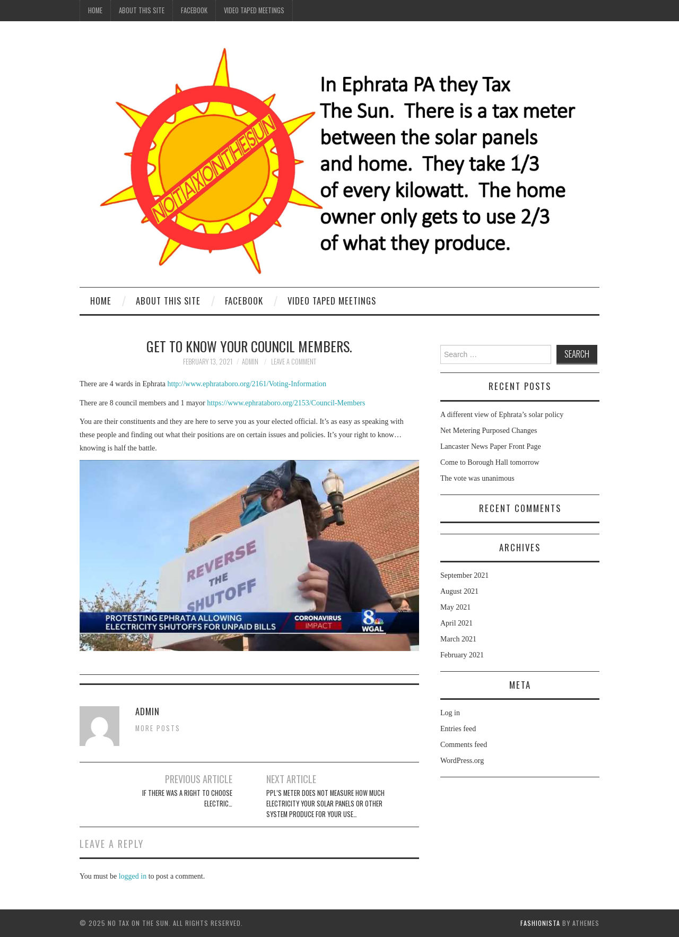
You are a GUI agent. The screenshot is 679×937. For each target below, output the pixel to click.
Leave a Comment (293, 362)
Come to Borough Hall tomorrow (489, 462)
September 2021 (464, 575)
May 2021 (455, 607)
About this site (141, 10)
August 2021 (459, 591)
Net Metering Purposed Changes (488, 431)
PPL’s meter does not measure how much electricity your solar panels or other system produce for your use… (325, 803)
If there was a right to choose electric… (187, 798)
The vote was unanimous (477, 478)
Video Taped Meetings (254, 10)
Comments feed (463, 745)
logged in (133, 876)
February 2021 (462, 655)
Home (95, 10)
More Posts (157, 728)
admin (250, 362)
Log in (450, 713)
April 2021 (456, 623)
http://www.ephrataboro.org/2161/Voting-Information (247, 384)
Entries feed (458, 729)
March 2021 (458, 639)
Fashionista (540, 923)
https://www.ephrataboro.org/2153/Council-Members (286, 403)
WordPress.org (462, 761)
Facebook (194, 10)
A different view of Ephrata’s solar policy (501, 415)
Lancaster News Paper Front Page (490, 446)
